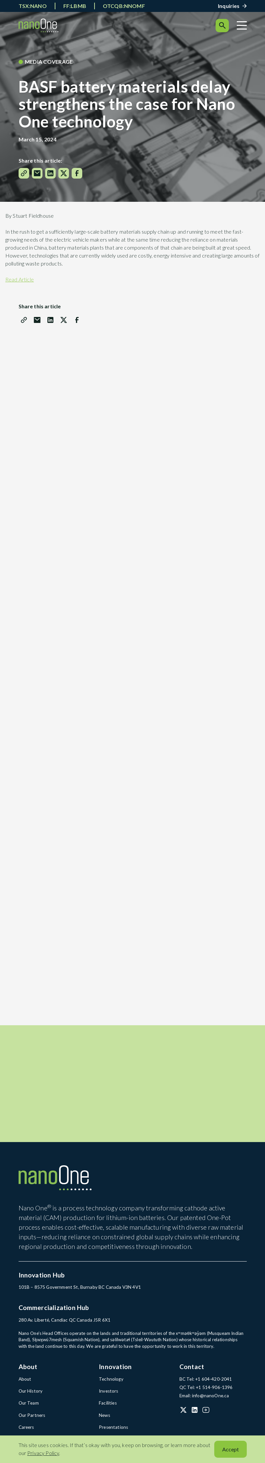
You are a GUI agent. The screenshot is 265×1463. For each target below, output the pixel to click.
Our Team (28, 1405)
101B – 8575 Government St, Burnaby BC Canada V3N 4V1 (78, 1290)
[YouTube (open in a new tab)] (206, 1412)
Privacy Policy (43, 1453)
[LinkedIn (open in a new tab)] (195, 1412)
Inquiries (228, 6)
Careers (26, 1429)
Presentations (112, 1429)
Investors (108, 1393)
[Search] (222, 25)
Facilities (107, 1405)
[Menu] (242, 25)
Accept (230, 1449)
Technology (110, 1381)
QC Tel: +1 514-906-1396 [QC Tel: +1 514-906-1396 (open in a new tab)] (205, 1389)
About (25, 1381)
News (104, 1417)
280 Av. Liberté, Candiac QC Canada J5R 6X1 (64, 1322)
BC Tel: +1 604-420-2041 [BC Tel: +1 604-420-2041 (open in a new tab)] (205, 1381)
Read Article (19, 279)
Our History (30, 1393)
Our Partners (31, 1417)
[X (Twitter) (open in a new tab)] (183, 1412)
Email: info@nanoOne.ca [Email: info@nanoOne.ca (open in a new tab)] (203, 1398)
